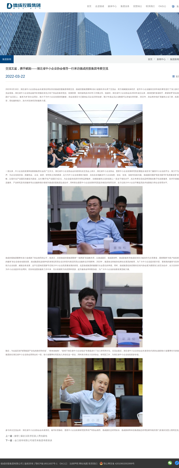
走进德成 (99, 6)
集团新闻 (6, 59)
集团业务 (125, 6)
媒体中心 (112, 6)
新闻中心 (161, 59)
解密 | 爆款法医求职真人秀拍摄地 (30, 436)
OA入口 (63, 463)
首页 (89, 6)
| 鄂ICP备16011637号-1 (46, 463)
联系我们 (150, 6)
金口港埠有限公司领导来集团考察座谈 (33, 440)
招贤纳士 (137, 6)
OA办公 (162, 6)
